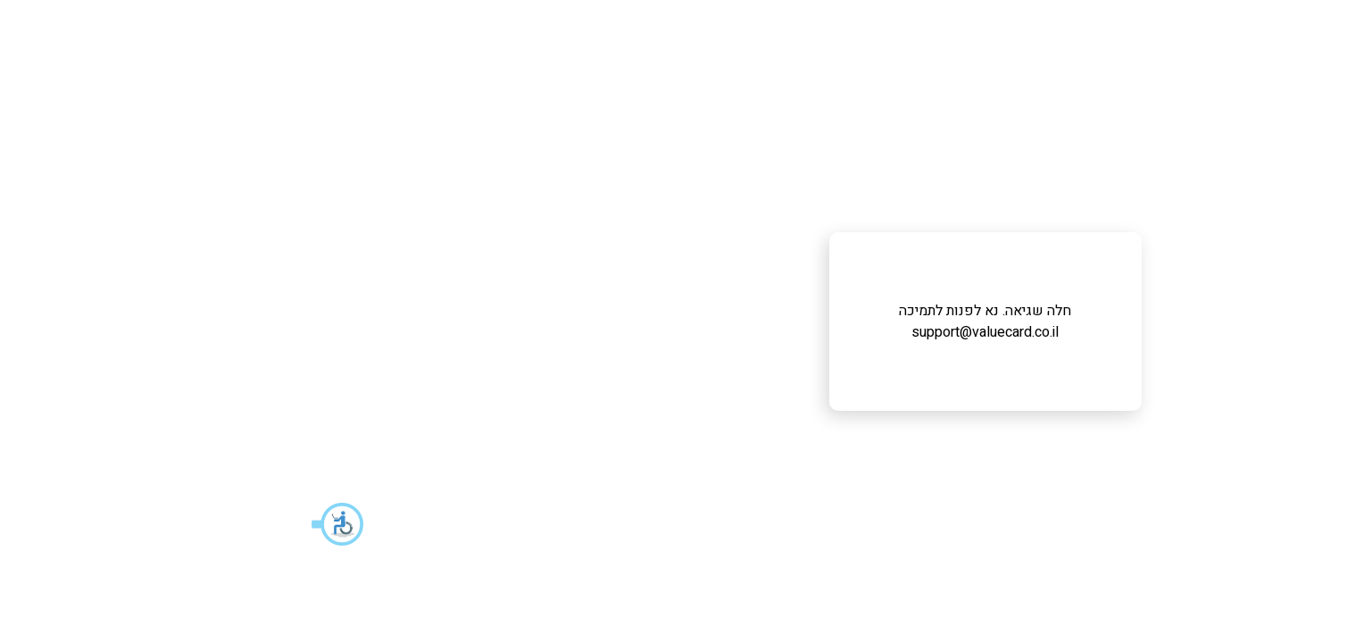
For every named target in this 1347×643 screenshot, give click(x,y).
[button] (27, 524)
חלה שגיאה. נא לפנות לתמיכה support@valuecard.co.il (673, 321)
